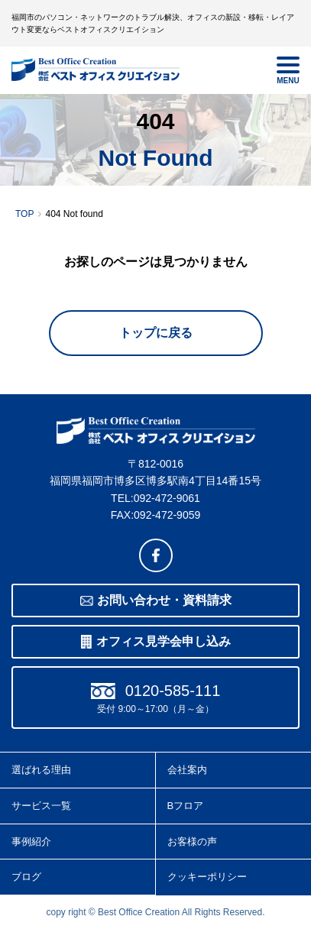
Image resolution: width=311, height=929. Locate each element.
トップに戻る (156, 332)
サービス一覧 (41, 805)
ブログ (26, 876)
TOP (24, 214)
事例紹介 (31, 841)
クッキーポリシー (207, 876)
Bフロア (185, 805)
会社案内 (187, 769)
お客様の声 (192, 841)
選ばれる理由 (41, 769)
